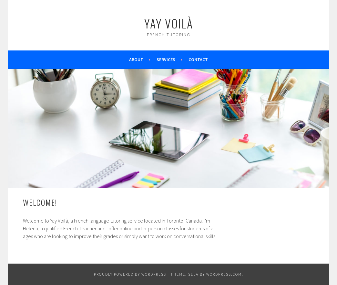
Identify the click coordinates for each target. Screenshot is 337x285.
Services (166, 59)
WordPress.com (224, 274)
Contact (198, 59)
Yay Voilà (168, 23)
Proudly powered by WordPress (130, 274)
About (136, 59)
